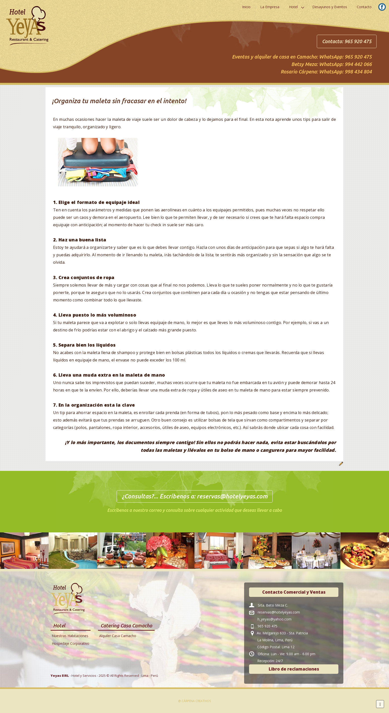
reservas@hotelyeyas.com (232, 496)
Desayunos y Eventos (329, 6)
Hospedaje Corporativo (70, 643)
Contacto (364, 6)
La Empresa (269, 6)
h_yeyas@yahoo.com (275, 619)
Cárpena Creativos (196, 701)
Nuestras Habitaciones (70, 635)
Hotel (293, 6)
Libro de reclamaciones (294, 669)
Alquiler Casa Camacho (117, 635)
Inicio (246, 6)
